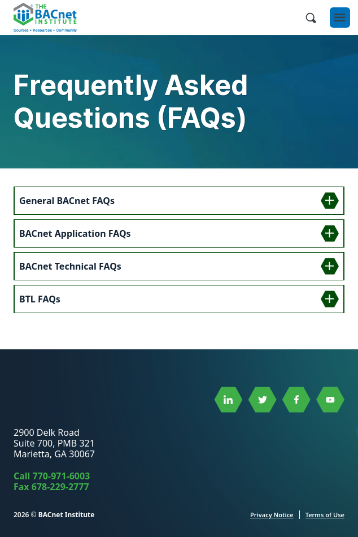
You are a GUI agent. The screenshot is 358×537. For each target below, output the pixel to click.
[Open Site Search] (310, 17)
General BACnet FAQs (67, 200)
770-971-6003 (61, 476)
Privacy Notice (272, 514)
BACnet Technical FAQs (70, 266)
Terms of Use (324, 514)
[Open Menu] (340, 17)
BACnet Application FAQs (75, 233)
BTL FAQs (39, 299)
